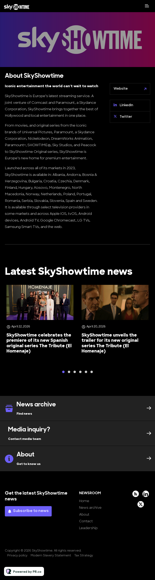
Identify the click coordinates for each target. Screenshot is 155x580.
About (84, 514)
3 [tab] (74, 373)
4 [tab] (80, 373)
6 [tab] (91, 373)
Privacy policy (17, 555)
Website (121, 88)
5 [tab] (86, 373)
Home (84, 501)
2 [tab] (69, 373)
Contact (86, 521)
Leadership (88, 528)
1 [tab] (63, 373)
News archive (90, 508)
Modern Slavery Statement (51, 555)
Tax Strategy (83, 555)
